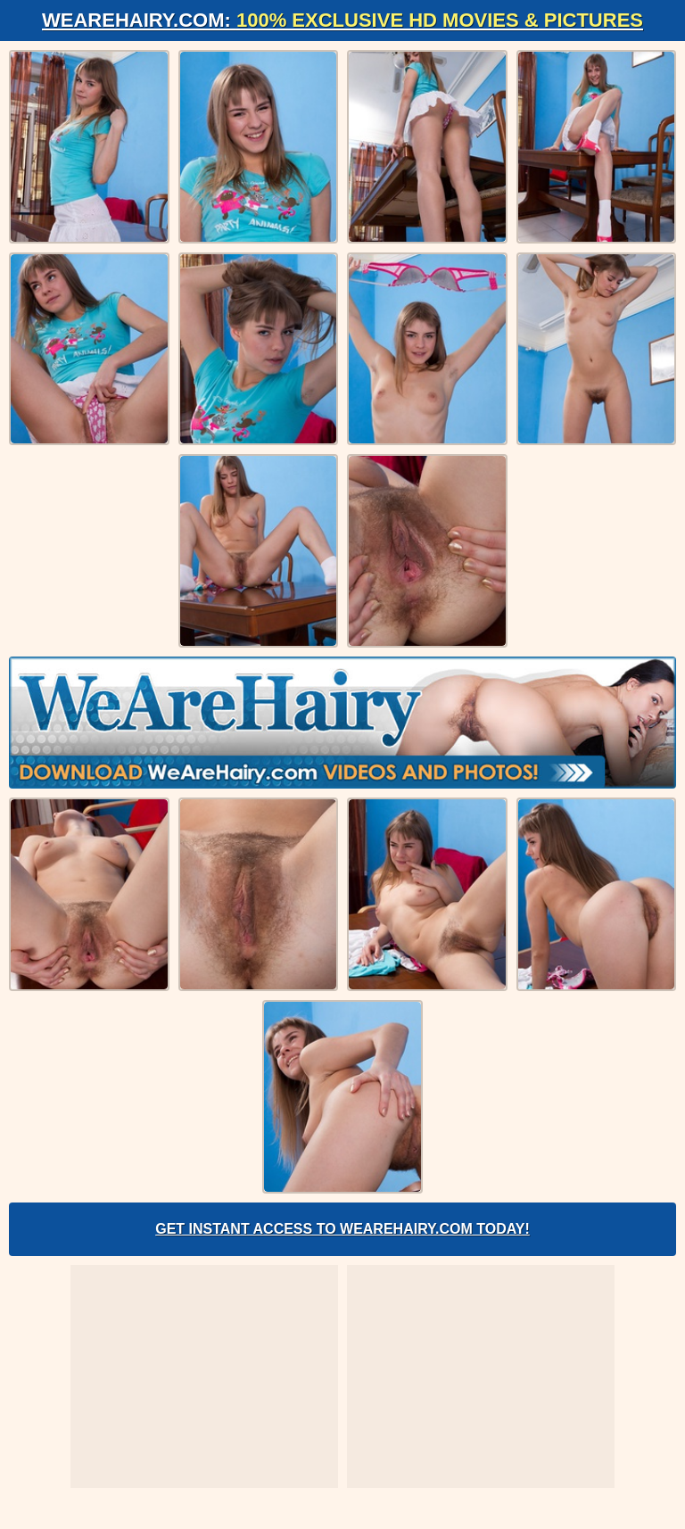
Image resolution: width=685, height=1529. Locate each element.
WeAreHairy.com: (342, 20)
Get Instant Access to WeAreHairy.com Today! (342, 1228)
